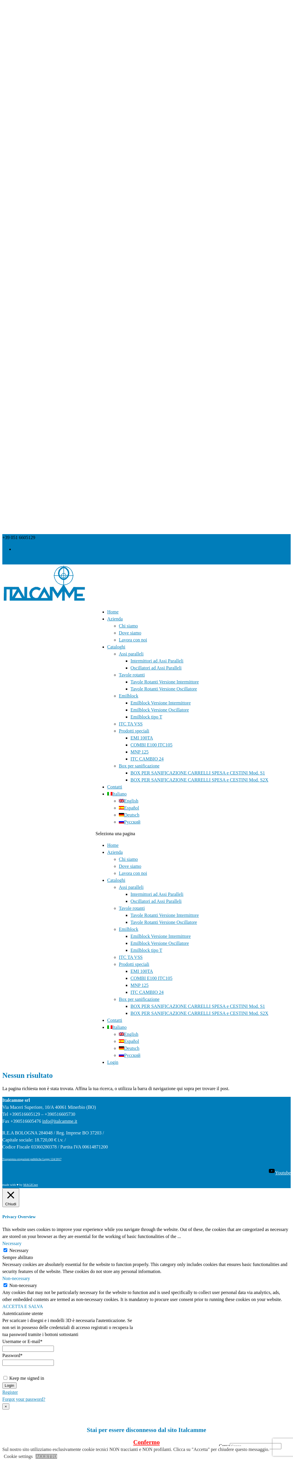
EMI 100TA (141, 737)
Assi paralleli (131, 653)
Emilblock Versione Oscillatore (159, 709)
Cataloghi (116, 646)
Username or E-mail (22, 1341)
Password (12, 1355)
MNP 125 (139, 751)
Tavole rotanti (132, 674)
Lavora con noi (133, 639)
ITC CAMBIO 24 (147, 758)
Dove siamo (130, 632)
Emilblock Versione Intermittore (160, 702)
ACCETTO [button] (46, 1456)
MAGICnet (30, 1184)
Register (10, 1392)
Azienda (115, 618)
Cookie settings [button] (18, 1456)
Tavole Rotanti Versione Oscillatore (163, 688)
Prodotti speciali (134, 730)
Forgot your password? (23, 1399)
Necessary (19, 1250)
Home (113, 611)
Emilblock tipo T (146, 716)
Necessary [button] (12, 1243)
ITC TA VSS (131, 723)
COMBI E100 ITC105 (151, 744)
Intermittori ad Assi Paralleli (156, 660)
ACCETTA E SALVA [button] (22, 1306)
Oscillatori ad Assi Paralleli (156, 667)
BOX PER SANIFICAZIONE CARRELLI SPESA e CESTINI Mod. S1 (197, 772)
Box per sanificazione (139, 765)
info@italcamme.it (59, 1121)
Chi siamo (128, 625)
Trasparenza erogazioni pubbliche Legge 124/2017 (31, 1159)
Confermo (146, 1442)
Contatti (114, 786)
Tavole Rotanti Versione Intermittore (164, 681)
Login (19, 549)
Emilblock (128, 695)
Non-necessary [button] (16, 1278)
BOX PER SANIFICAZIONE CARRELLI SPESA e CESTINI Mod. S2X (199, 779)
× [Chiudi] (6, 1406)
